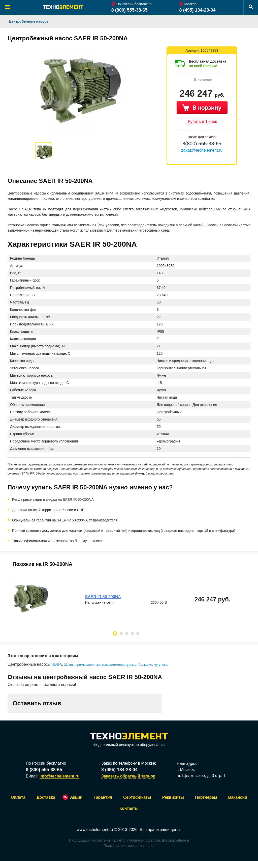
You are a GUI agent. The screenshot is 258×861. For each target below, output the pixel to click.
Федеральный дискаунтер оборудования (129, 740)
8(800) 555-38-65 (201, 143)
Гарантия (103, 797)
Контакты (128, 808)
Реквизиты (173, 797)
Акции (76, 797)
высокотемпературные (119, 664)
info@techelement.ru (60, 776)
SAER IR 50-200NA (103, 597)
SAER (57, 664)
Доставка (46, 797)
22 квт (68, 664)
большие (145, 664)
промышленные (88, 664)
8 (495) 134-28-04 (197, 10)
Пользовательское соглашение (129, 846)
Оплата (18, 797)
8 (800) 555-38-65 (129, 10)
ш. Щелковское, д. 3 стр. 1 (201, 775)
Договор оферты (175, 840)
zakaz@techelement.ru (201, 150)
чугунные (161, 664)
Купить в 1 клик (202, 121)
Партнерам (206, 797)
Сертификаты (137, 797)
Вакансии (237, 797)
